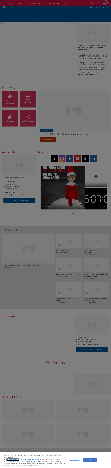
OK (90, 460)
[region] (55, 460)
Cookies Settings (74, 460)
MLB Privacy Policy (13, 459)
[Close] (107, 460)
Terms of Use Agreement (30, 459)
